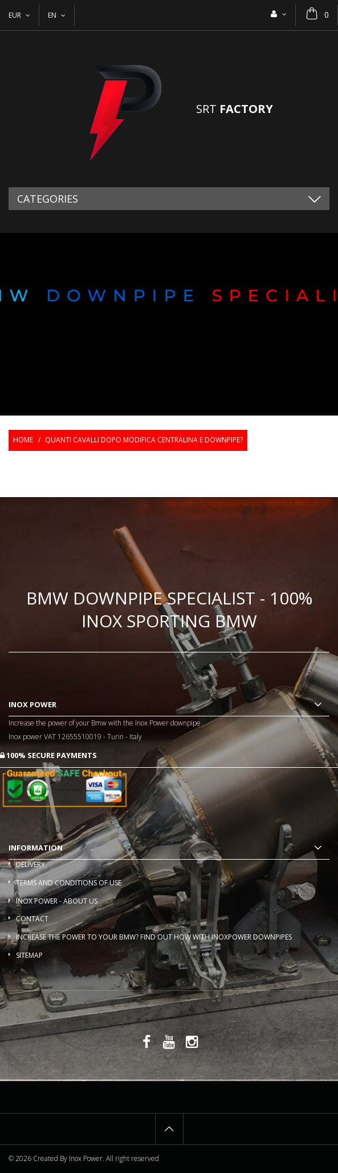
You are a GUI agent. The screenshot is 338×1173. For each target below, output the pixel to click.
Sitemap (29, 955)
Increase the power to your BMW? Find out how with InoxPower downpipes (154, 937)
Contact (32, 919)
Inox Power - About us (56, 901)
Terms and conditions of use (68, 883)
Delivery (30, 864)
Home (23, 440)
